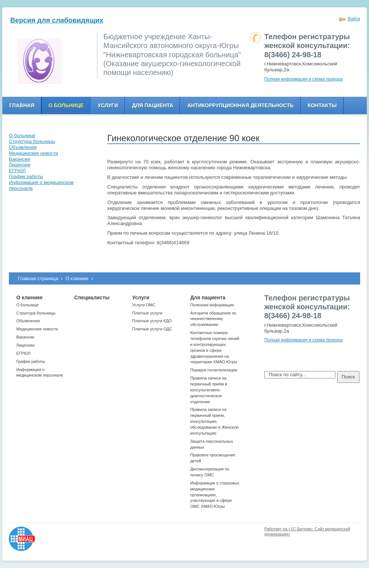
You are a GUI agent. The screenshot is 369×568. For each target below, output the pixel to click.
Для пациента (152, 105)
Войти (354, 18)
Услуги (108, 105)
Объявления (28, 321)
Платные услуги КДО (152, 321)
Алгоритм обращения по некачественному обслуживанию (213, 319)
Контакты (322, 105)
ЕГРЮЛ (23, 353)
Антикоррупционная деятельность (240, 105)
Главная (21, 105)
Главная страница (38, 278)
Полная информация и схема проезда (303, 79)
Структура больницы (35, 313)
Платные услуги (147, 313)
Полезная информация (212, 305)
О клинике (76, 278)
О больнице (66, 105)
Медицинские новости (37, 329)
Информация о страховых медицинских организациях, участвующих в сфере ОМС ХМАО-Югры (214, 495)
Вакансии (25, 337)
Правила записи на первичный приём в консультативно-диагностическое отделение (208, 390)
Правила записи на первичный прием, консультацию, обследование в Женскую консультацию (214, 421)
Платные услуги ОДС (152, 329)
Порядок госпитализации (213, 370)
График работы (30, 361)
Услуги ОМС (144, 305)
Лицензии (25, 345)
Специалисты (91, 297)
